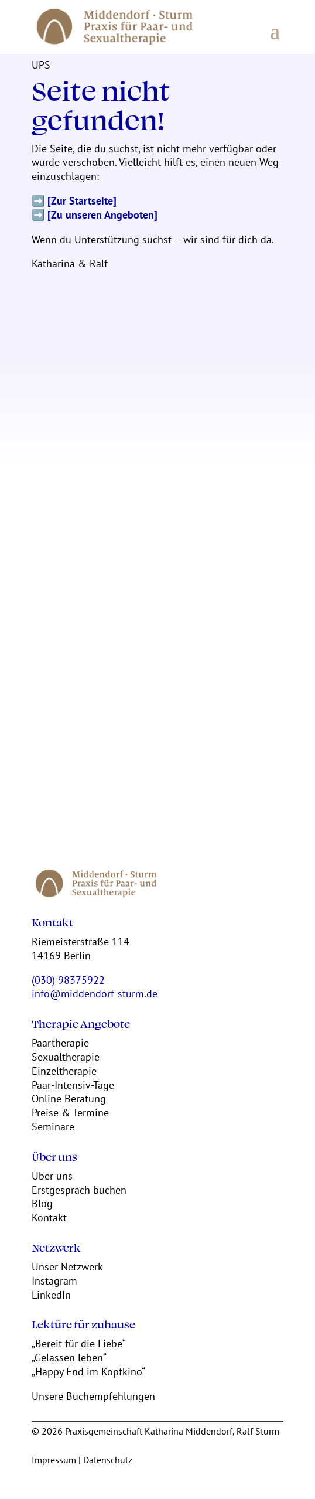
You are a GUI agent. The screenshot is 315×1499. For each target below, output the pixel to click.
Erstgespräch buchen (79, 1190)
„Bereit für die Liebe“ (79, 1343)
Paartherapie (60, 1043)
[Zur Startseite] (82, 200)
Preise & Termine (70, 1112)
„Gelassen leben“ (69, 1357)
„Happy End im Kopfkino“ (88, 1371)
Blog (42, 1203)
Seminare (53, 1126)
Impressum (54, 1460)
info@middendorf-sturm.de (95, 993)
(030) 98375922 (68, 980)
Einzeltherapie (64, 1071)
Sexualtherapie (66, 1057)
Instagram (54, 1280)
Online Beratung (69, 1098)
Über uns (52, 1176)
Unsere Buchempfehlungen (93, 1396)
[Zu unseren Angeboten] (102, 215)
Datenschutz (107, 1460)
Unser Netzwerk (67, 1266)
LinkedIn (51, 1295)
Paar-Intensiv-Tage (73, 1085)
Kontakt (49, 1217)
